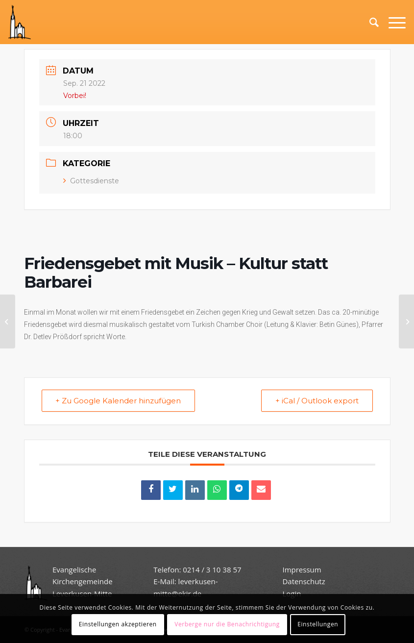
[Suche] (369, 22)
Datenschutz (304, 581)
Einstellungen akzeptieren (118, 624)
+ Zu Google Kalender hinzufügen (118, 400)
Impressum (301, 569)
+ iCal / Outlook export (317, 400)
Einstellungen (317, 624)
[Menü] (392, 22)
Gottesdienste (91, 180)
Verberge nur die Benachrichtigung (227, 624)
